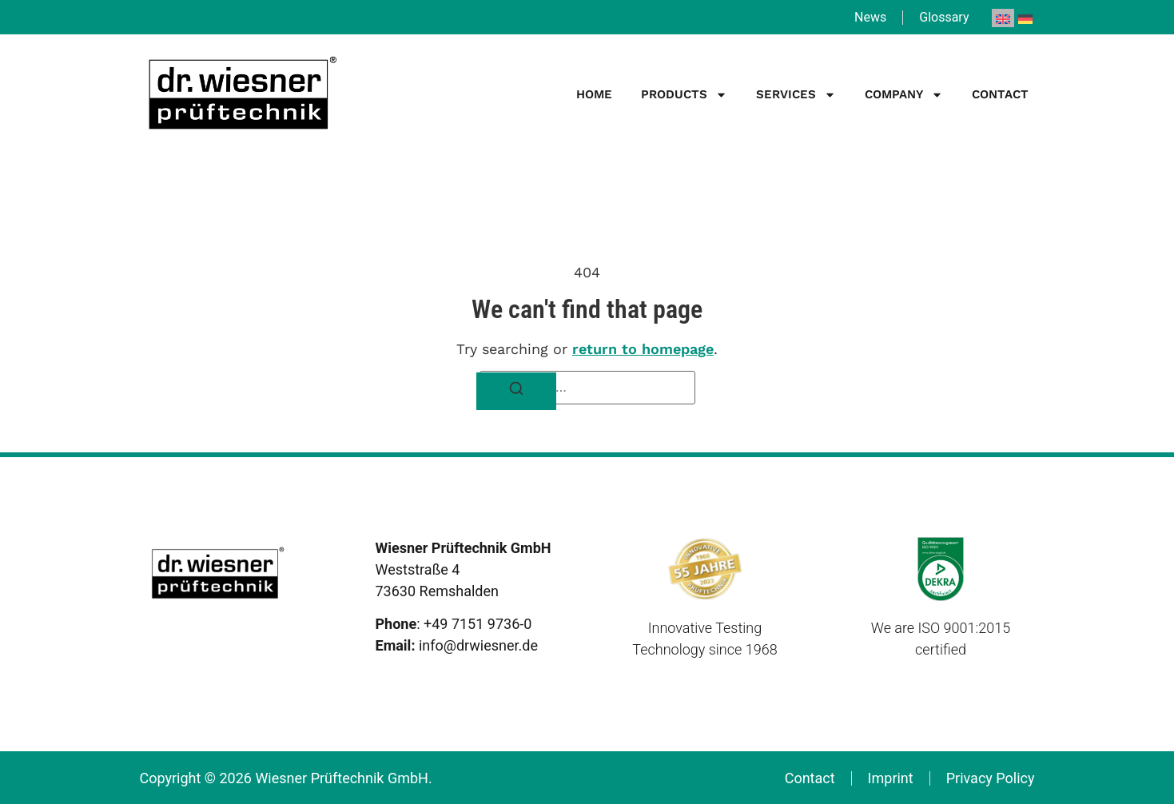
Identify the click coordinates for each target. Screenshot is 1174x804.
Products (684, 95)
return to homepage (643, 348)
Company (904, 95)
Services (796, 95)
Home (594, 94)
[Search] (516, 391)
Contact (1000, 94)
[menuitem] (1003, 18)
